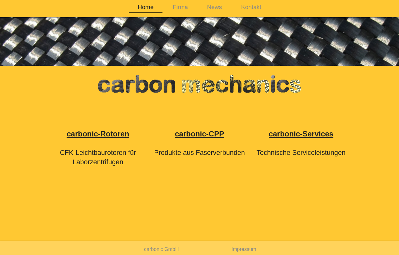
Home (146, 7)
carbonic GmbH (161, 249)
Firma (180, 7)
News (214, 7)
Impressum (244, 249)
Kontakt (251, 7)
